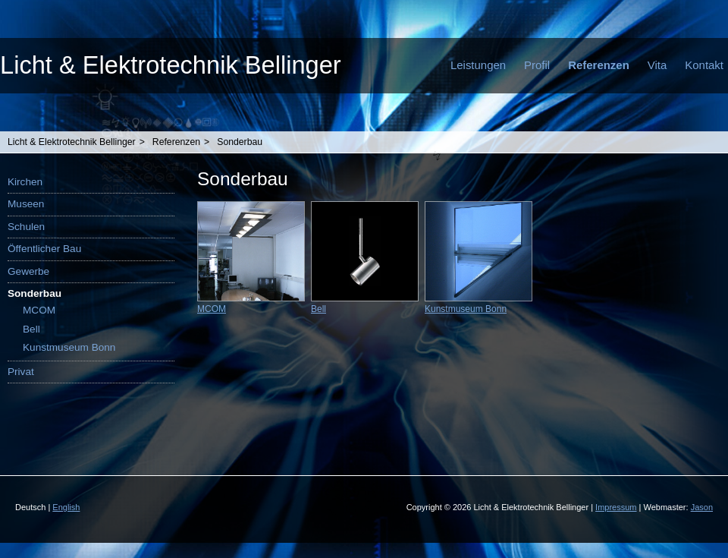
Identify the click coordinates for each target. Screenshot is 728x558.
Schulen (26, 226)
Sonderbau (239, 142)
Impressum (615, 507)
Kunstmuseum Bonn (69, 347)
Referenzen (598, 64)
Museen (26, 204)
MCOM (39, 310)
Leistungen (478, 64)
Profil (537, 64)
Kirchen (25, 182)
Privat (21, 371)
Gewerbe (28, 271)
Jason (702, 507)
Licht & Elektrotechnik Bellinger (170, 65)
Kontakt (704, 64)
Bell (31, 329)
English (66, 507)
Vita (657, 64)
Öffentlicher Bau (44, 248)
